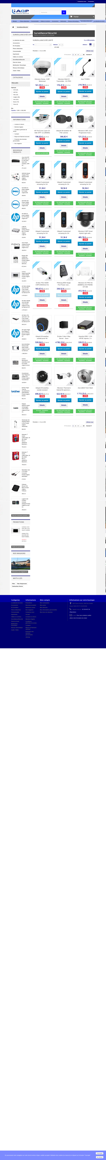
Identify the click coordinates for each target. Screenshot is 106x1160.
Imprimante (16, 54)
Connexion (91, 1)
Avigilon (16, 97)
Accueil (28, 614)
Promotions (18, 522)
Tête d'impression (22, 583)
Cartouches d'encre (17, 586)
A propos (16, 134)
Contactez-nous (82, 1)
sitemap (28, 637)
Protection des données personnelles (30, 633)
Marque (15, 21)
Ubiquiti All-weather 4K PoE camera (63, 132)
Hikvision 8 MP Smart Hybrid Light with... (85, 232)
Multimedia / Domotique (19, 65)
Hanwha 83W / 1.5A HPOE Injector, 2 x (85, 337)
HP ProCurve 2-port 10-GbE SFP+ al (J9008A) (42, 132)
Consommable (35, 21)
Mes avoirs (43, 605)
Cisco (15, 104)
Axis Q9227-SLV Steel (85, 388)
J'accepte (99, 1153)
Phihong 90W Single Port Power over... (64, 284)
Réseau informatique (73, 21)
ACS (15, 90)
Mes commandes (44, 603)
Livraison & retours (19, 124)
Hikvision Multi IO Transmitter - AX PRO (63, 80)
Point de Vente (17, 62)
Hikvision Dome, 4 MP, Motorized (42, 80)
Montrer (55, 44)
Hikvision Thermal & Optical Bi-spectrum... (64, 389)
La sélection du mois (99, 21)
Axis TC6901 (85, 79)
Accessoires (55, 21)
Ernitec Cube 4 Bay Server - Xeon (63, 337)
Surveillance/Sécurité (86, 21)
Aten (15, 94)
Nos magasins (18, 143)
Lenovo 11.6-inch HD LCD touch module (26, 528)
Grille (90, 44)
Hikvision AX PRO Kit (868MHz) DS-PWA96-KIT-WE (85, 285)
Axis (16, 99)
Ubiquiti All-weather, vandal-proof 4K (42, 337)
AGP (15, 92)
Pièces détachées (24, 21)
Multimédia (63, 21)
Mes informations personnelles (48, 609)
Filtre (13, 583)
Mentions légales (18, 127)
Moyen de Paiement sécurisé (21, 136)
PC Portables (16, 45)
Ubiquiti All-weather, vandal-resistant (42, 389)
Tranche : (13, 110)
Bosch (16, 102)
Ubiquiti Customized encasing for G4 (42, 183)
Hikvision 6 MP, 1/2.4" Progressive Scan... (85, 132)
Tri (33, 44)
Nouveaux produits (17, 151)
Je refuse (99, 1157)
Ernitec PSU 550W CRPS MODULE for (42, 284)
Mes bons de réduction (46, 612)
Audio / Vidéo (16, 70)
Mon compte (45, 600)
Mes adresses (43, 607)
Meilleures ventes (30, 607)
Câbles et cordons (45, 21)
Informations (19, 119)
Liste (94, 44)
